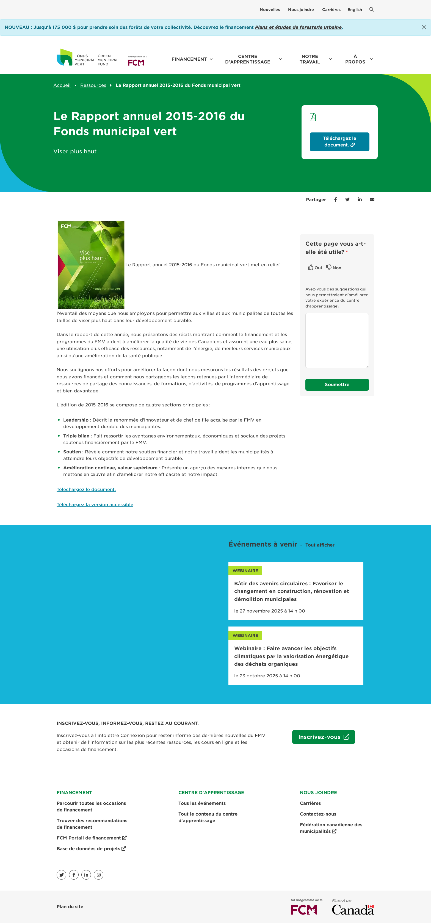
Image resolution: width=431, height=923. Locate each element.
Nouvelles (270, 9)
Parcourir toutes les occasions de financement (91, 807)
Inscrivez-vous (317, 738)
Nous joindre (301, 9)
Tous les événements (202, 803)
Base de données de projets (91, 849)
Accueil (62, 85)
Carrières (331, 9)
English (354, 9)
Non (337, 267)
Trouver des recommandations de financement (92, 824)
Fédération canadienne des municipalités (331, 828)
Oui (318, 267)
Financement (189, 59)
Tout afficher (320, 545)
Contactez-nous (318, 814)
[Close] (424, 27)
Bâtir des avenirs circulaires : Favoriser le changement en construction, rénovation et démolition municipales (291, 591)
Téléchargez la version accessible (95, 504)
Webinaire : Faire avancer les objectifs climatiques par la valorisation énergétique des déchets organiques (291, 656)
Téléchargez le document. (86, 489)
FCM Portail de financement (92, 838)
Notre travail (310, 59)
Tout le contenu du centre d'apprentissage (207, 817)
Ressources (93, 85)
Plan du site (70, 906)
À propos (355, 59)
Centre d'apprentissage (247, 59)
